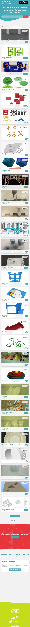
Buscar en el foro (15, 537)
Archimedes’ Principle (6, 251)
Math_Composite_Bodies (7, 234)
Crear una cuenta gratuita (15, 569)
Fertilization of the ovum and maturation (10, 477)
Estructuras (4, 186)
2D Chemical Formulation (7, 218)
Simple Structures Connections (8, 509)
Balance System (5, 283)
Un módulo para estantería (7, 57)
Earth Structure (5, 380)
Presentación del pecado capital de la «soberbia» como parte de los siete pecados (13, 41)
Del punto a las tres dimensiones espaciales (10, 105)
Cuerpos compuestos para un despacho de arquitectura (10, 74)
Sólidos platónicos (5, 121)
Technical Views (5, 428)
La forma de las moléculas (7, 138)
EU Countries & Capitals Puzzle (8, 412)
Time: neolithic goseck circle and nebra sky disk (11, 444)
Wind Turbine (4, 315)
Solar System (4, 364)
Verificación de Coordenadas (7, 267)
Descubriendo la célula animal (8, 89)
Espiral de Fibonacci (6, 299)
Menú (16, 2)
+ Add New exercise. (15, 515)
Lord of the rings (5, 460)
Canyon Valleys (5, 396)
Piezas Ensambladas (6, 170)
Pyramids (4, 493)
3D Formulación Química (6, 202)
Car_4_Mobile (5, 331)
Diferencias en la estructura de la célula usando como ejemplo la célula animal (12, 154)
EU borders (4, 347)
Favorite (24, 30)
